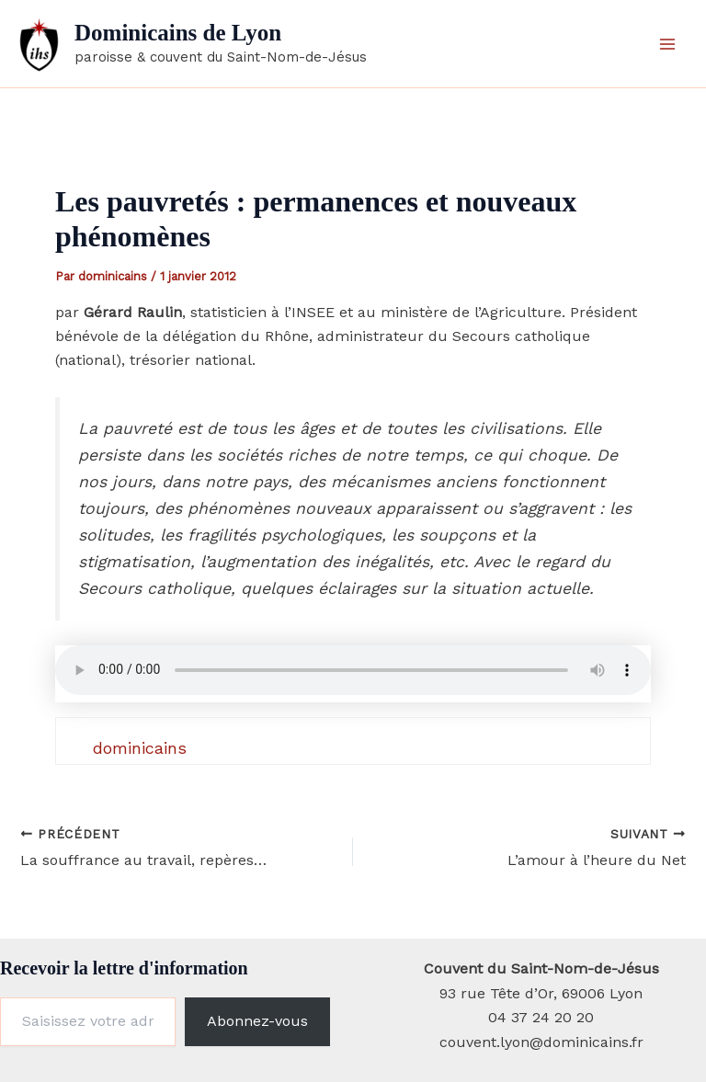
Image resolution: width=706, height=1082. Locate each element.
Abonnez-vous (257, 1021)
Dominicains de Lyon (177, 32)
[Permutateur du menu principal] (667, 44)
